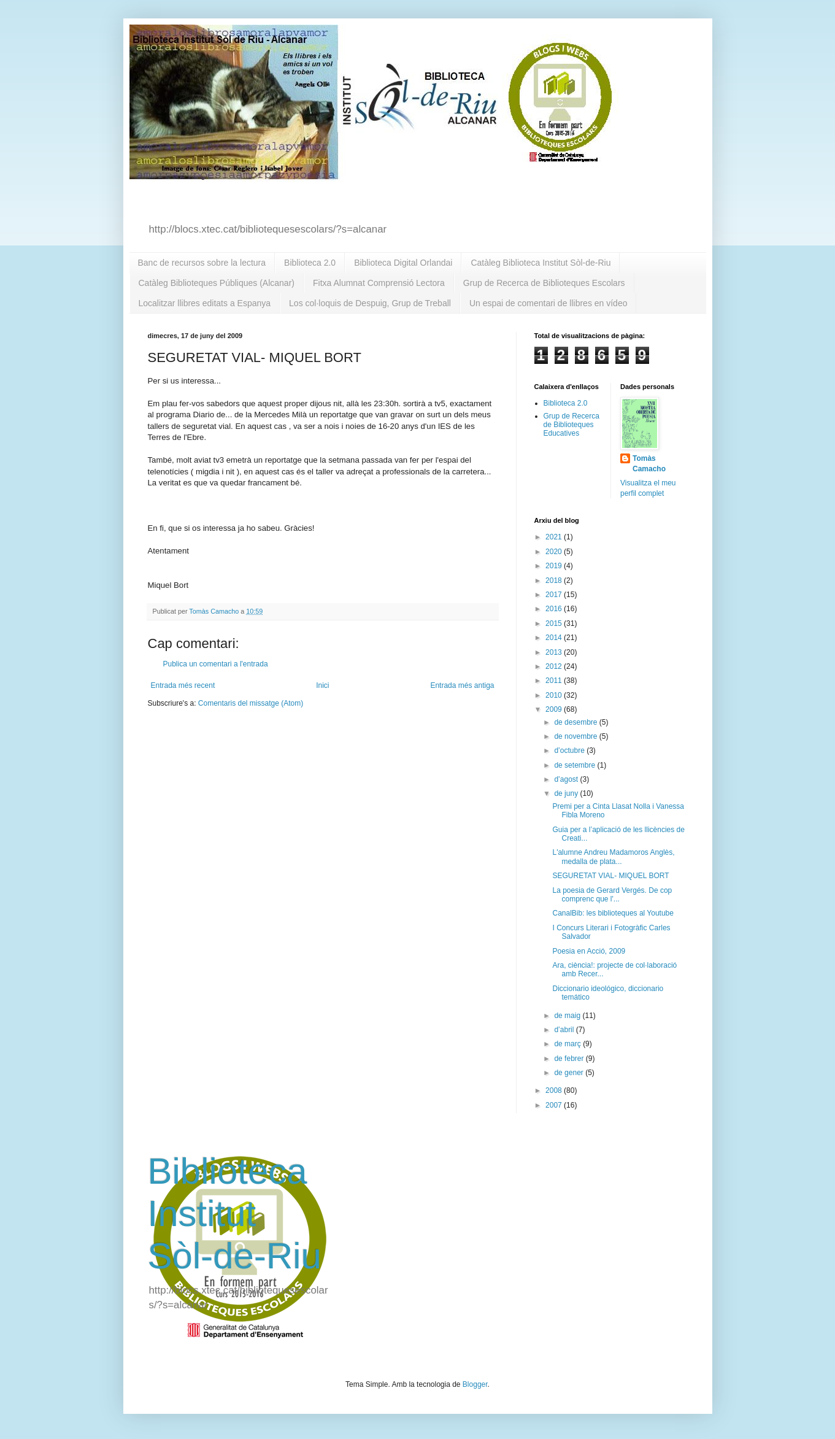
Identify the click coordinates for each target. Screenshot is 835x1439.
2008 (554, 1090)
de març (568, 1044)
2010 (554, 695)
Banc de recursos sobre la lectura (202, 263)
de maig (568, 1015)
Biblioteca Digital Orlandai (403, 263)
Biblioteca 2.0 (310, 263)
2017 (554, 594)
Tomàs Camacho (649, 463)
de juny (567, 793)
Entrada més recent (183, 685)
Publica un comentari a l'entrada (215, 664)
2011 (554, 680)
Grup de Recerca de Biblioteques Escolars (544, 283)
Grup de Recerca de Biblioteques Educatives (571, 425)
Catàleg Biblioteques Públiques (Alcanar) (216, 283)
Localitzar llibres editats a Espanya (205, 303)
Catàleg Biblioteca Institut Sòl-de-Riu (540, 263)
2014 (554, 637)
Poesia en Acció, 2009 (588, 951)
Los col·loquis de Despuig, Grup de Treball (370, 303)
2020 (554, 551)
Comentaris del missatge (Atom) (250, 703)
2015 (554, 623)
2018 (554, 580)
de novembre (576, 736)
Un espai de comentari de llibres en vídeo (548, 303)
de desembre (576, 722)
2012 (554, 666)
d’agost (567, 779)
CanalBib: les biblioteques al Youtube (612, 913)
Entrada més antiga (462, 685)
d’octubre (570, 750)
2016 (554, 608)
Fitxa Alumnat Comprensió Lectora (379, 283)
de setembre (575, 765)
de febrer (569, 1058)
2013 (554, 652)
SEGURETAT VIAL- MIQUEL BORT (610, 875)
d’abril (564, 1029)
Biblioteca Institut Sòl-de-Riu (234, 1213)
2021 (554, 537)
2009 (554, 709)
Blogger (475, 1384)
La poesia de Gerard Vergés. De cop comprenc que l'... (612, 894)
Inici (322, 685)
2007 (554, 1105)
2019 (554, 565)
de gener (569, 1072)
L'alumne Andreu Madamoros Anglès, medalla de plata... (613, 856)
